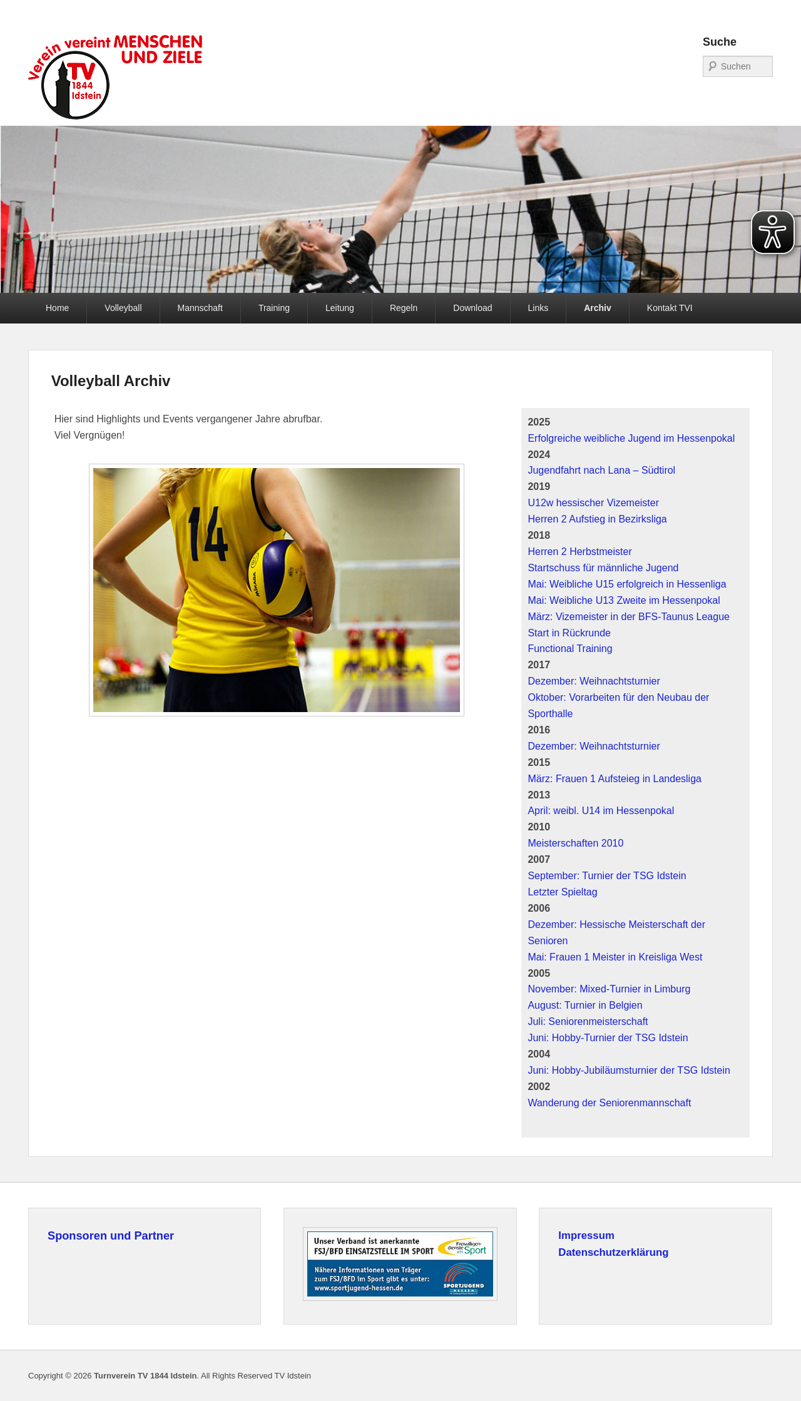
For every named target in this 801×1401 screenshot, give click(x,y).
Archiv (597, 308)
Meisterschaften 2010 (575, 843)
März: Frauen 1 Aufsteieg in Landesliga (615, 778)
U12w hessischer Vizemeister (593, 502)
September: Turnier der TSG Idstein (607, 875)
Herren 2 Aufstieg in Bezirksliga (597, 519)
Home (57, 308)
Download (472, 308)
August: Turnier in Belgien (585, 1005)
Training (274, 308)
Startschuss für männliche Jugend (603, 568)
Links (538, 308)
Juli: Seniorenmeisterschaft (588, 1021)
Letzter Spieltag (562, 892)
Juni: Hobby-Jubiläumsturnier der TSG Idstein (629, 1070)
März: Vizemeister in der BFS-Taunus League (629, 616)
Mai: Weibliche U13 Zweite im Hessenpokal (624, 600)
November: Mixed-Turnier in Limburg (609, 989)
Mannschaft (200, 308)
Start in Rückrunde (569, 633)
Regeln (403, 308)
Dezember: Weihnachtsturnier (594, 681)
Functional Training (570, 648)
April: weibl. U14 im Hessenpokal (601, 810)
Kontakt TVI (670, 308)
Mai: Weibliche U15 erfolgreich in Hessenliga (627, 584)
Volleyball (123, 308)
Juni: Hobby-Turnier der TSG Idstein (608, 1037)
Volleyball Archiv (111, 380)
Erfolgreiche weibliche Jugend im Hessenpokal (631, 438)
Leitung (339, 308)
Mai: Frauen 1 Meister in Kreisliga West (615, 957)
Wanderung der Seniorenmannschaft (609, 1103)
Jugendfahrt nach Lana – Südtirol (601, 470)
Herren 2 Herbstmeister (579, 551)
